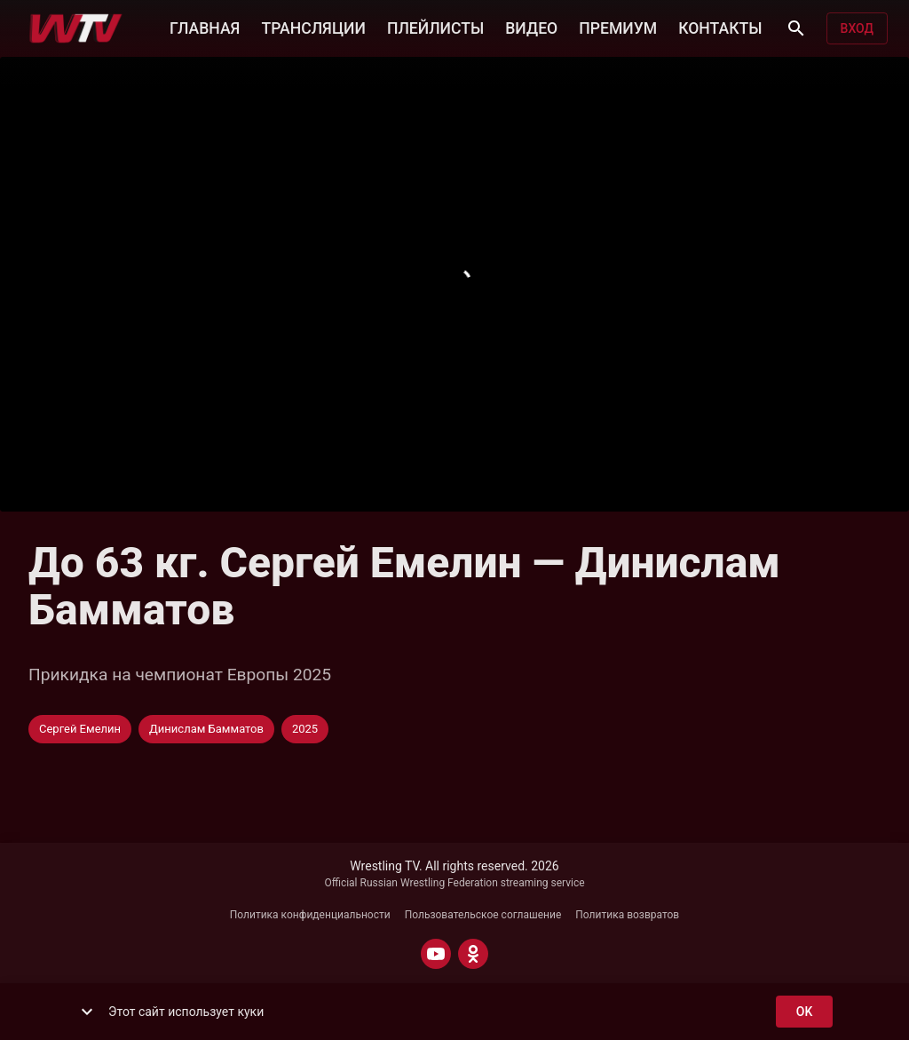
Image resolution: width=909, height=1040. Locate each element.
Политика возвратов (627, 915)
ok (804, 1012)
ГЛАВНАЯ (204, 26)
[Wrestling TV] (75, 28)
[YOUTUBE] (436, 954)
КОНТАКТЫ (720, 26)
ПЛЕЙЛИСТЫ (435, 26)
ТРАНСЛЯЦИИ (312, 26)
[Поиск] (796, 28)
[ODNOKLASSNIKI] (473, 954)
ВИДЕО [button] (531, 26)
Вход (857, 28)
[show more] (87, 1011)
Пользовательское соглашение (483, 915)
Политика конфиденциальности (310, 915)
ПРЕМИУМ (618, 26)
